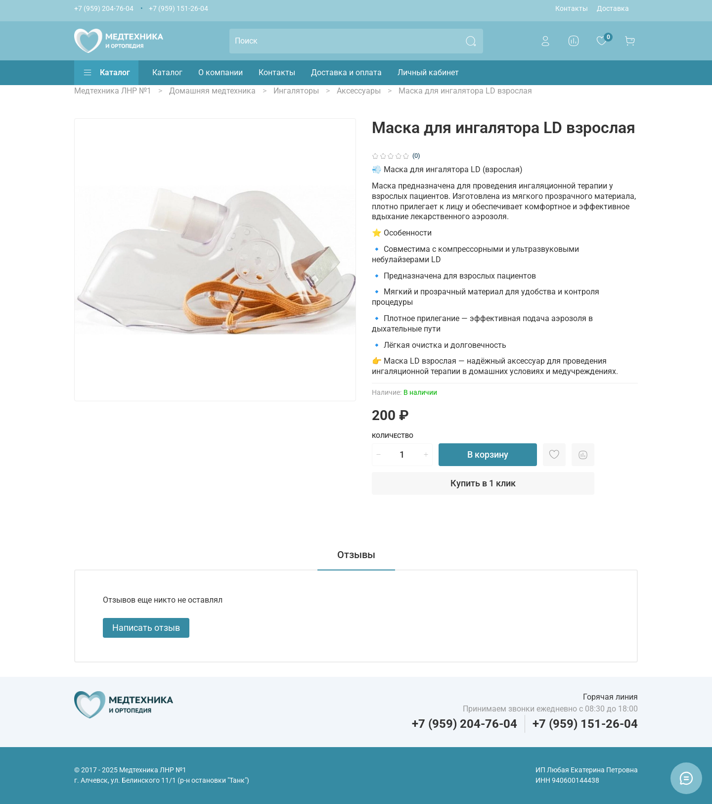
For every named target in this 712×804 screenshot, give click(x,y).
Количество (392, 435)
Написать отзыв (146, 627)
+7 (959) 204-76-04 (104, 8)
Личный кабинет (428, 72)
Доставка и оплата (346, 72)
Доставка (613, 8)
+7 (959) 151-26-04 (178, 8)
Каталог (106, 73)
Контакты (571, 8)
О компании (220, 72)
